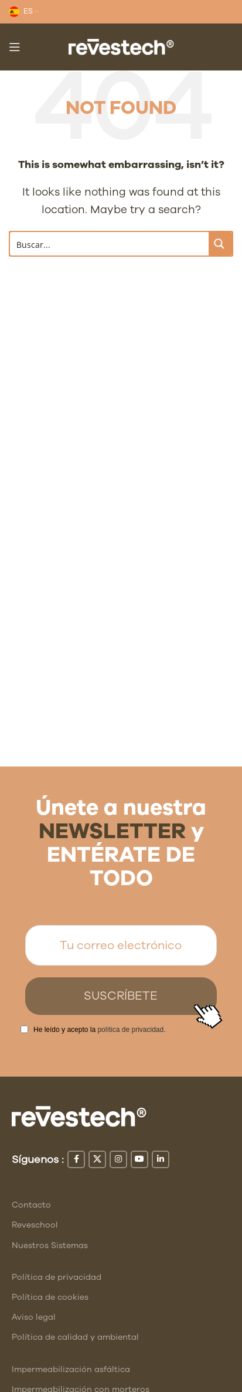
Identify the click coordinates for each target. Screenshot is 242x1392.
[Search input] (109, 243)
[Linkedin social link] (160, 1159)
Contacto (31, 1205)
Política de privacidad (56, 1277)
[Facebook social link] (76, 1159)
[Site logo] (121, 46)
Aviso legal (34, 1317)
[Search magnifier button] (220, 243)
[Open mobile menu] (14, 47)
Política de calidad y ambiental (75, 1337)
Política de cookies (50, 1297)
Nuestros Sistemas (50, 1245)
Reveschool (35, 1224)
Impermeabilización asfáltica (71, 1369)
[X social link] (97, 1159)
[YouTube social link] (139, 1159)
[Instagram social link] (118, 1159)
